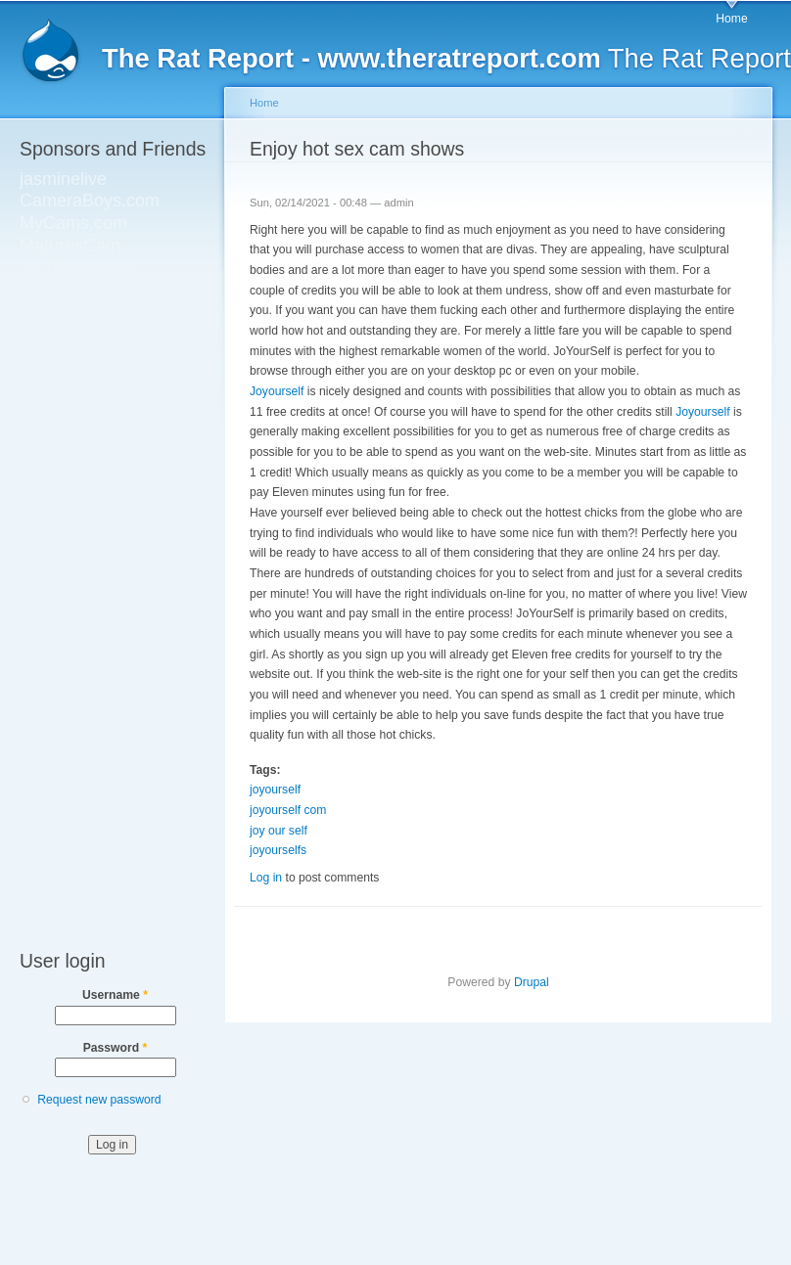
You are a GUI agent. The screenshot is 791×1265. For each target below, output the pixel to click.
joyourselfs (278, 850)
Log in (266, 877)
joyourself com (288, 810)
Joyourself (276, 391)
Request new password (99, 1100)
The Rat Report (446, 58)
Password (115, 1048)
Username (115, 995)
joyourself (275, 789)
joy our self (278, 830)
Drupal (531, 982)
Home (731, 18)
